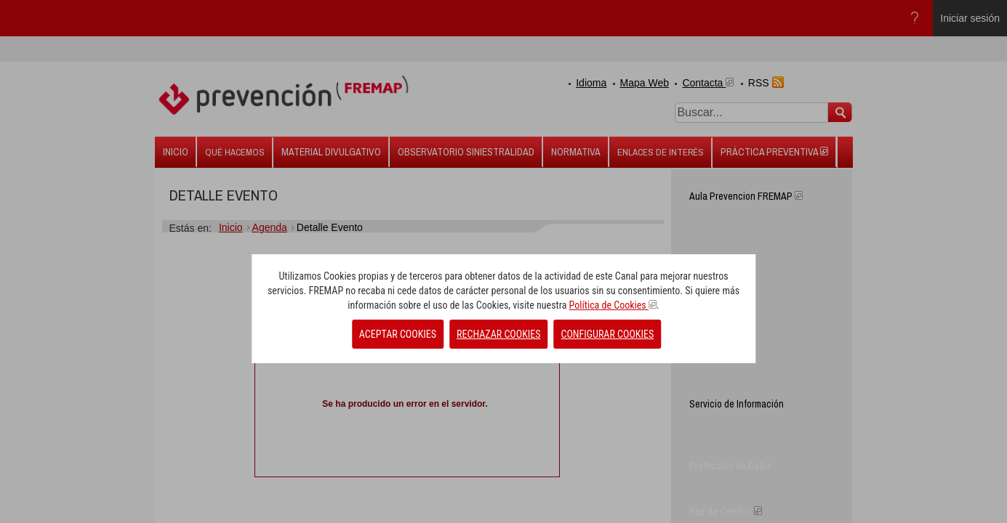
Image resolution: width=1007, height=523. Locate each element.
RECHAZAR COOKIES (498, 334)
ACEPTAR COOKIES (397, 334)
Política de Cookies (613, 305)
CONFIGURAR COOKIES (607, 334)
